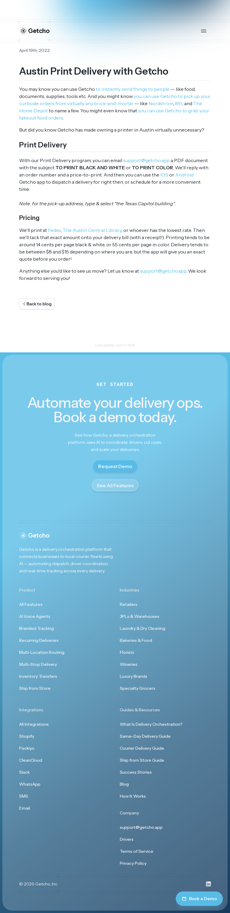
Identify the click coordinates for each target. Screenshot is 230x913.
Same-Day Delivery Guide (145, 736)
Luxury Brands (133, 676)
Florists (127, 652)
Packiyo (26, 748)
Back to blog (37, 304)
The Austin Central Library (92, 230)
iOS (164, 175)
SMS (23, 796)
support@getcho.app (146, 160)
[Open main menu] (203, 31)
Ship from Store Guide (142, 760)
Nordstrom (161, 103)
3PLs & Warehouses (139, 616)
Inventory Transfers (38, 676)
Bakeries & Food (136, 640)
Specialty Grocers (137, 688)
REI (178, 103)
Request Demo (115, 466)
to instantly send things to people (133, 89)
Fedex (54, 230)
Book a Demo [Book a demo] (199, 898)
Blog (124, 784)
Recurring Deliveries (39, 640)
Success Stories (136, 772)
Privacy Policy (133, 863)
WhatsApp (29, 784)
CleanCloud (30, 760)
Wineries (128, 664)
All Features (31, 604)
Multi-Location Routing (41, 652)
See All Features (115, 485)
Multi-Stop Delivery (38, 664)
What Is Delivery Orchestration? (151, 724)
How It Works (133, 796)
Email (24, 808)
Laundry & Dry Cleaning (142, 628)
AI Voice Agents (34, 616)
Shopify (26, 736)
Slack (24, 772)
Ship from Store (35, 688)
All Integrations (34, 724)
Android (184, 175)
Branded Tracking (36, 628)
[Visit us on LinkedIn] (208, 884)
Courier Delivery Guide (142, 748)
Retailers (128, 604)
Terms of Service (136, 851)
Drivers (127, 839)
